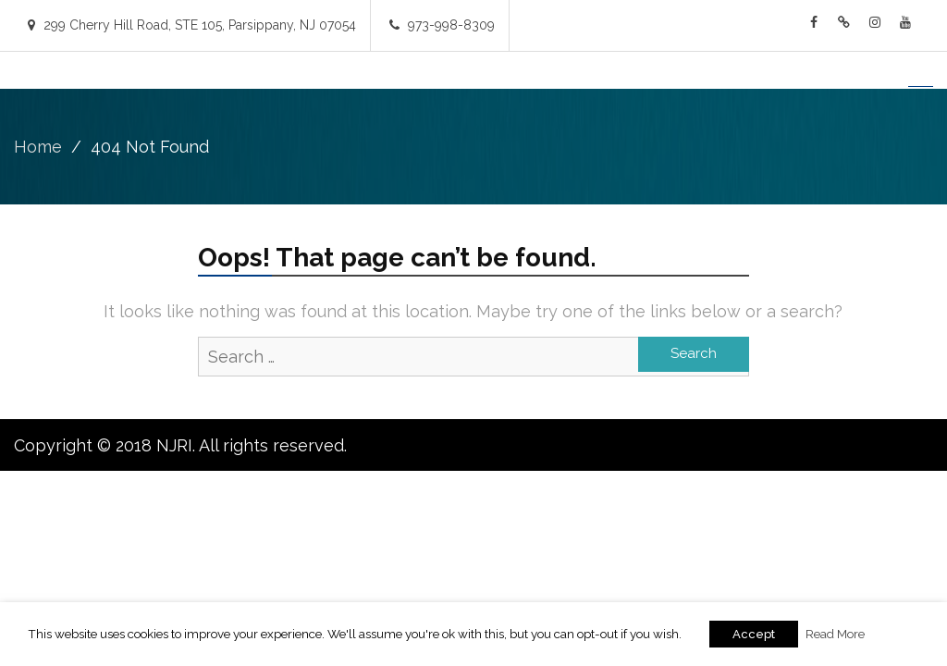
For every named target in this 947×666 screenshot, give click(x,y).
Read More (835, 633)
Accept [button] (753, 634)
